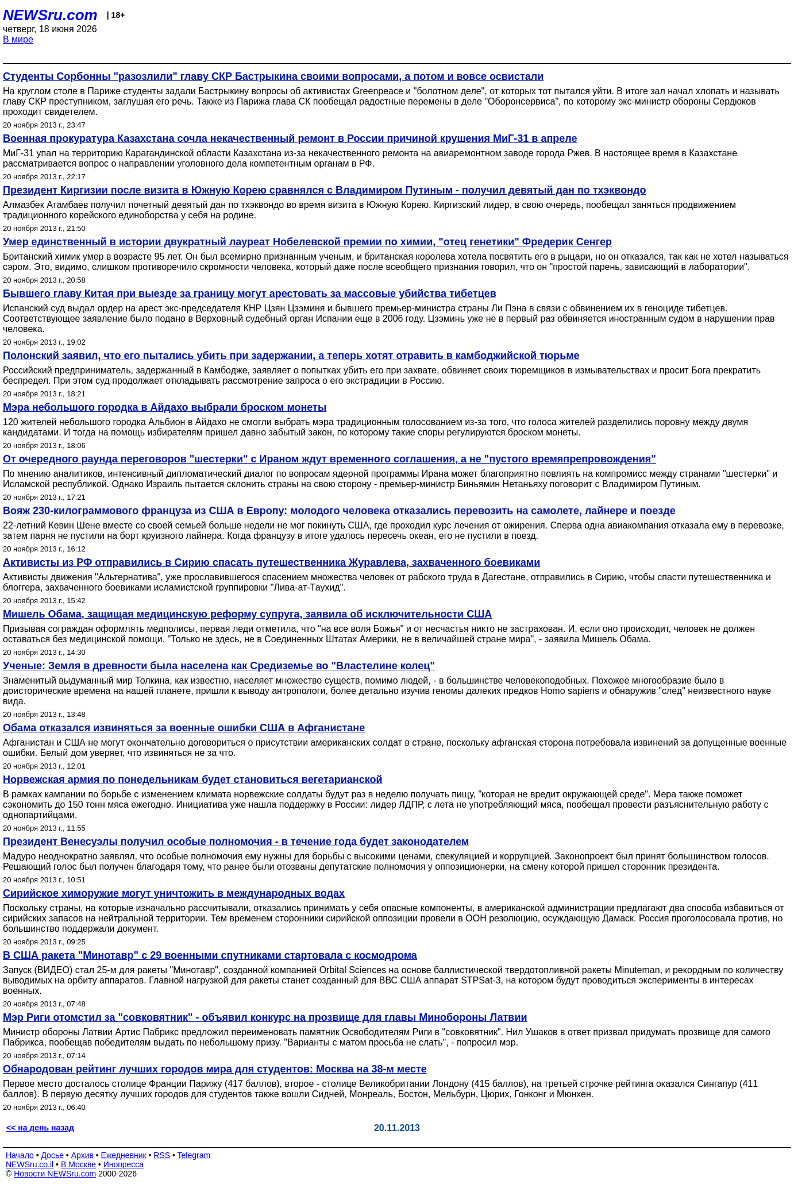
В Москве (78, 1164)
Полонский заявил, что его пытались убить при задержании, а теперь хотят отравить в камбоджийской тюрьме (291, 355)
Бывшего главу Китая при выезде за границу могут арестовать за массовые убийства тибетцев (249, 293)
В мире (18, 39)
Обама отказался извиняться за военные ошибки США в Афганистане (184, 728)
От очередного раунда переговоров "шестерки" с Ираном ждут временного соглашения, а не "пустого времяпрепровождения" (329, 459)
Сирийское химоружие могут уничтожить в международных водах (174, 893)
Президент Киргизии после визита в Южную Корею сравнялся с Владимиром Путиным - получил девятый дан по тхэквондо (324, 190)
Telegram (194, 1155)
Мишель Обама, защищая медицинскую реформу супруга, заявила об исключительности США (247, 614)
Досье (52, 1155)
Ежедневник (124, 1155)
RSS (161, 1155)
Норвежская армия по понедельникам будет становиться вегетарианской (193, 779)
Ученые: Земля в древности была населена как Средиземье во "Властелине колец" (219, 666)
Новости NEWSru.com (55, 1173)
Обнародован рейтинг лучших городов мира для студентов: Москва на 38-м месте (215, 1069)
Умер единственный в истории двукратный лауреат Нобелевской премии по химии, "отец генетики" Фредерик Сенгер (307, 242)
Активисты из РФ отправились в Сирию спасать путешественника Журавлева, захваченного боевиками (271, 562)
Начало (20, 1155)
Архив (82, 1155)
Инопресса (123, 1164)
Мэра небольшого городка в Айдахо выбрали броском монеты (164, 407)
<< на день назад (40, 1127)
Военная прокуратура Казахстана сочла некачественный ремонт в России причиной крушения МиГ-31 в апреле (290, 138)
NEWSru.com (50, 15)
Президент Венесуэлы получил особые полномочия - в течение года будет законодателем (236, 841)
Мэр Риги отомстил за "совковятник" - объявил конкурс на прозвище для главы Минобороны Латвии (265, 1017)
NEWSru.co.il (29, 1164)
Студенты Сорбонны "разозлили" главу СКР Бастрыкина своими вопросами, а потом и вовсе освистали (273, 76)
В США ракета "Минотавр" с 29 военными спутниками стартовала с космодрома (210, 955)
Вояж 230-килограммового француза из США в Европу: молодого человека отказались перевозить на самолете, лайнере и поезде (339, 510)
